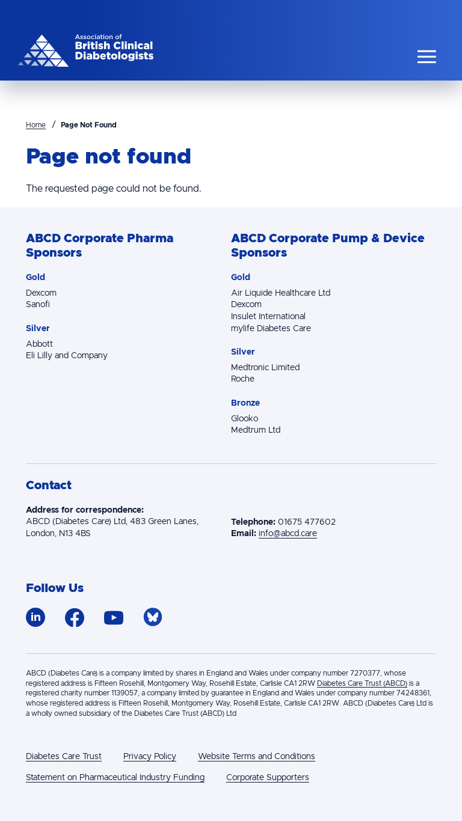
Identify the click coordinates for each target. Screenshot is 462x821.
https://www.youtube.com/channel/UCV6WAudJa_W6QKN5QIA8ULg (114, 618)
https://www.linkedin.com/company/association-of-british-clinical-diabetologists (36, 617)
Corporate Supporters (267, 778)
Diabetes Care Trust (64, 756)
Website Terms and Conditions (256, 756)
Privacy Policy (149, 756)
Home (36, 125)
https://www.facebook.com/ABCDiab (75, 617)
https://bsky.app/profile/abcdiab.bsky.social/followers (153, 617)
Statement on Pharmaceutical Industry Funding (115, 778)
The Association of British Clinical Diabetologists (85, 50)
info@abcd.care (288, 534)
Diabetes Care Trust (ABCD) (362, 683)
